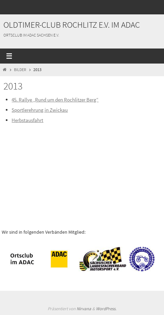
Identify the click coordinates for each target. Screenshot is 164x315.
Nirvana (84, 309)
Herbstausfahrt (27, 120)
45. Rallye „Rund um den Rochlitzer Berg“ (55, 99)
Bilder (20, 69)
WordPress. (106, 309)
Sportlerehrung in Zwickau (40, 110)
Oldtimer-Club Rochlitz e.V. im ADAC (71, 24)
